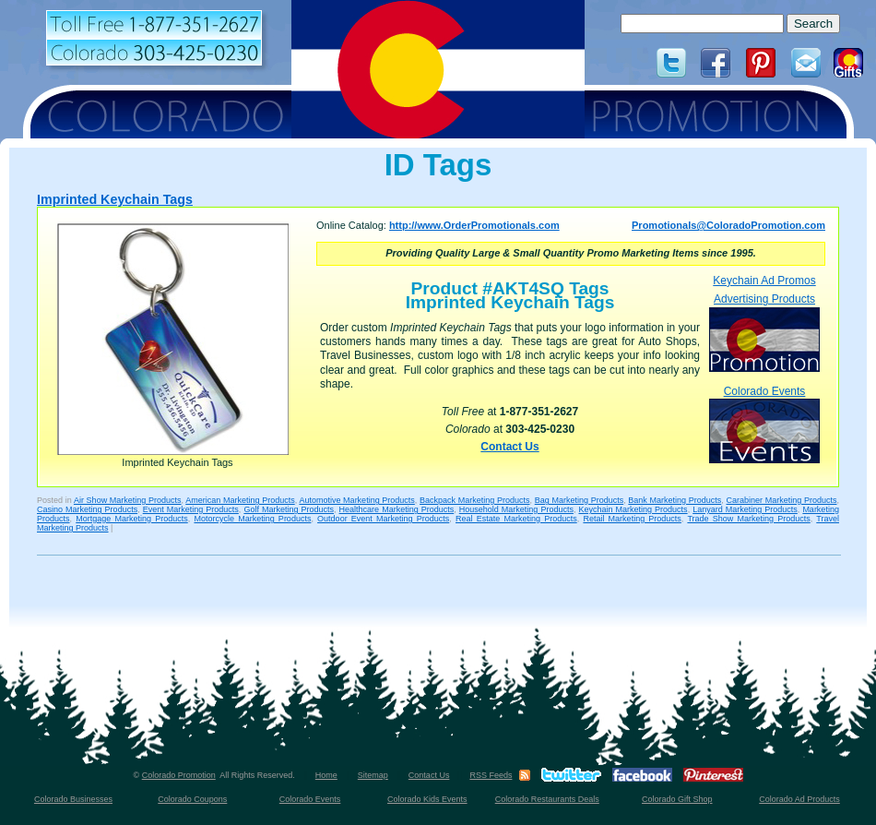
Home (326, 775)
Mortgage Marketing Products (131, 518)
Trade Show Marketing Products (748, 518)
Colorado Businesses (73, 799)
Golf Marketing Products (288, 509)
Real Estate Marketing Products (516, 518)
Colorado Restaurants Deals (547, 799)
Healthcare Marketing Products (397, 509)
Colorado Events (764, 424)
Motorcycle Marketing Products (252, 518)
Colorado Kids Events (427, 799)
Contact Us (509, 446)
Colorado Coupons (192, 799)
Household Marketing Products (516, 509)
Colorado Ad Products (799, 799)
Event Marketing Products (191, 509)
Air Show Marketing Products (128, 500)
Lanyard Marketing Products (745, 509)
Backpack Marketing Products (474, 500)
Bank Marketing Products (674, 500)
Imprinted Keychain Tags (115, 199)
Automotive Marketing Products (356, 500)
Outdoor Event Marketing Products (383, 518)
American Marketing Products (239, 500)
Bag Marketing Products (579, 500)
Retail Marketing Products (632, 518)
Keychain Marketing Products (632, 509)
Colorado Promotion (179, 775)
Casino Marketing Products (87, 509)
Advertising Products (764, 332)
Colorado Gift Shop (677, 799)
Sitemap (373, 775)
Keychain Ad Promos (764, 280)
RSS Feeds (490, 775)
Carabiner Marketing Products (782, 500)
